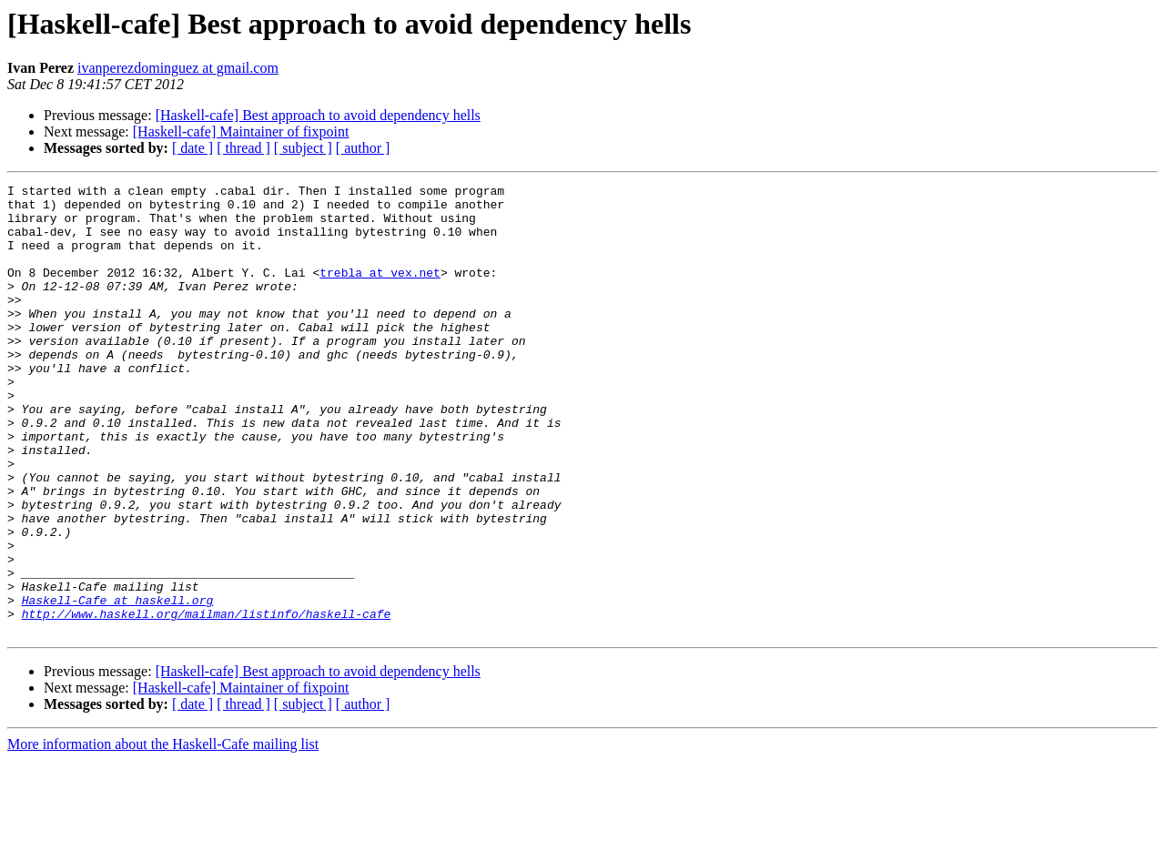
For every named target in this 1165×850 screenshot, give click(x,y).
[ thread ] (243, 148)
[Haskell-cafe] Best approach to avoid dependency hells (318, 115)
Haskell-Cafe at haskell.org (118, 684)
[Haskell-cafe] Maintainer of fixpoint (241, 131)
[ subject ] (303, 148)
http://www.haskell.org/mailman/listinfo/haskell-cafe (206, 701)
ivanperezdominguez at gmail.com (178, 68)
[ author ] (363, 148)
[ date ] (192, 148)
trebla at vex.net (380, 291)
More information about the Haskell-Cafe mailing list (163, 834)
